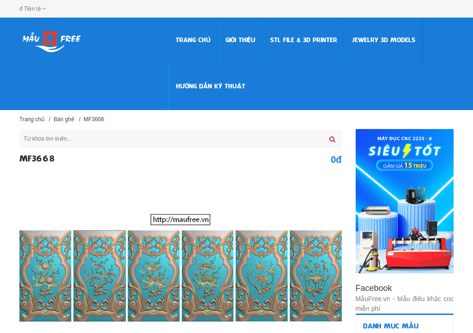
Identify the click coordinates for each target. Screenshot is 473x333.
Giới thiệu (240, 40)
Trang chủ (193, 40)
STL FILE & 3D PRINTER (303, 40)
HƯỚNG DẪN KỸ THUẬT (210, 87)
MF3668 (94, 119)
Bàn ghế (64, 119)
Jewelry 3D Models (383, 40)
